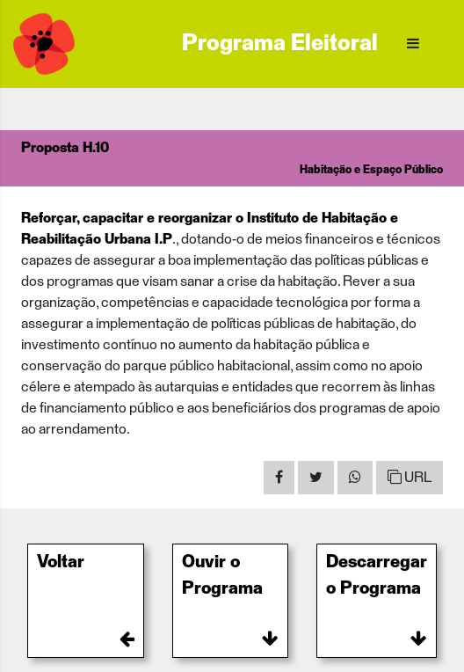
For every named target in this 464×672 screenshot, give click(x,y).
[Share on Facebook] (279, 477)
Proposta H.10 (65, 148)
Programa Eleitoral (280, 44)
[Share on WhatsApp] (355, 477)
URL (409, 477)
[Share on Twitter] (316, 477)
